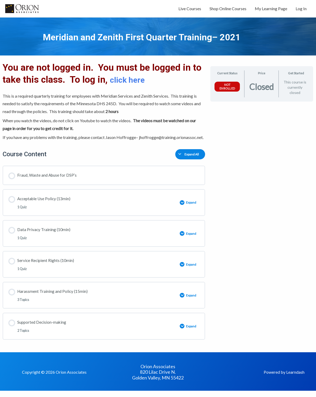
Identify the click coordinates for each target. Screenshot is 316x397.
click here (131, 82)
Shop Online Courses (228, 9)
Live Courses (189, 9)
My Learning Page (271, 9)
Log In (301, 9)
